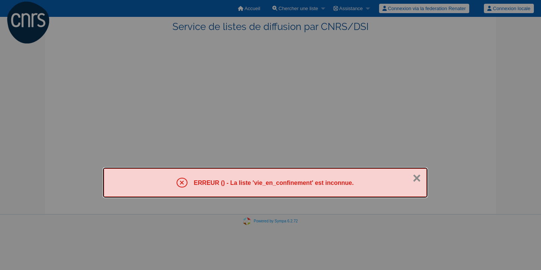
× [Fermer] (417, 178)
